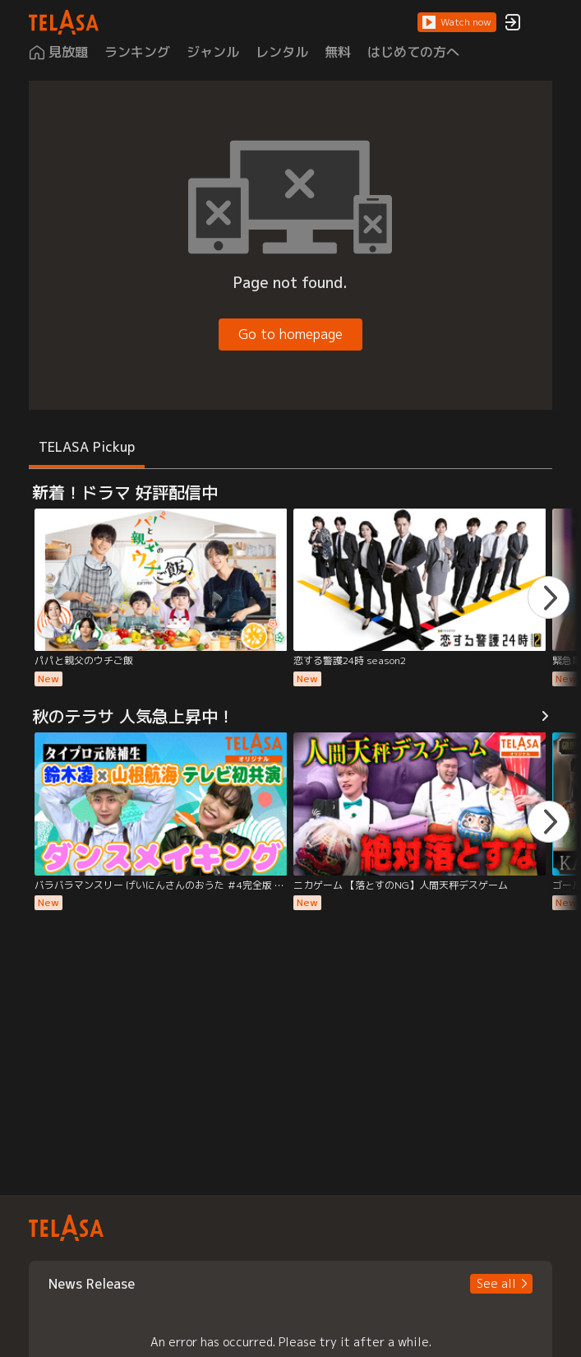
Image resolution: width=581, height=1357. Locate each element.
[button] (456, 22)
